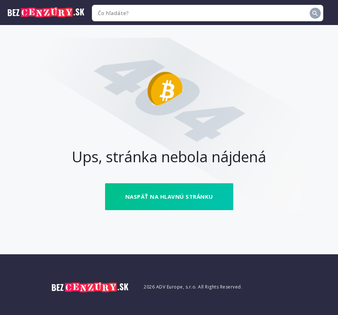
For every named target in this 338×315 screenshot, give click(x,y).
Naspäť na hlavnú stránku (169, 196)
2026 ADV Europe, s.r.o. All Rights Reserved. (193, 287)
